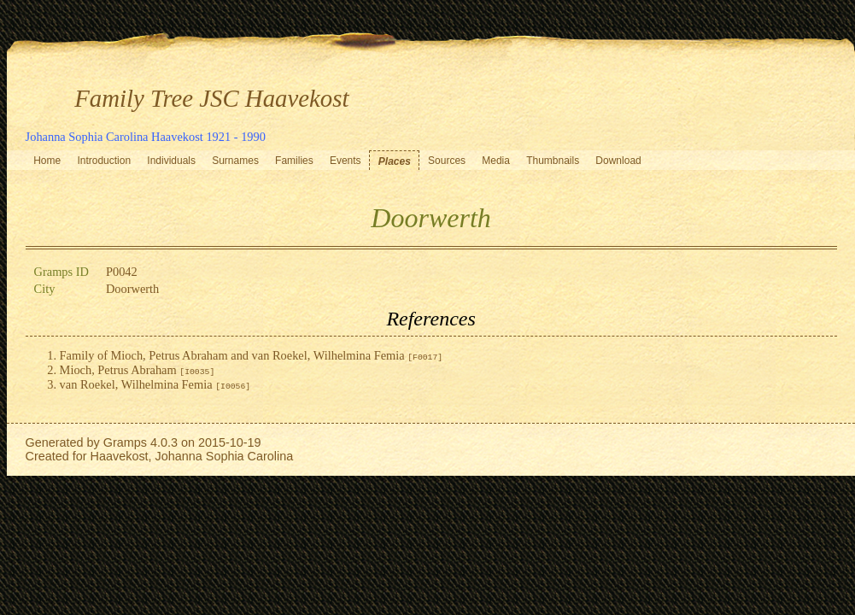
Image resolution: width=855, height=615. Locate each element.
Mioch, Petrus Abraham (137, 370)
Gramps (125, 442)
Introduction (104, 161)
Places (394, 161)
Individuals (171, 161)
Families (294, 161)
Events (345, 161)
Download (618, 161)
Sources (447, 161)
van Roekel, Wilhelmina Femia (155, 384)
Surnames (235, 161)
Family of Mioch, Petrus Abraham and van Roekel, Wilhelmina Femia (251, 355)
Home (47, 161)
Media (496, 161)
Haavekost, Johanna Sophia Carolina (192, 456)
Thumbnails (552, 161)
